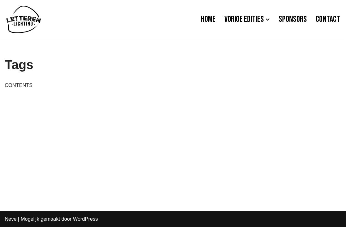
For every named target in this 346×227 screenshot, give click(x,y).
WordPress (85, 219)
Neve (10, 219)
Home (208, 19)
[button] (267, 19)
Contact (328, 19)
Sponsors (293, 19)
